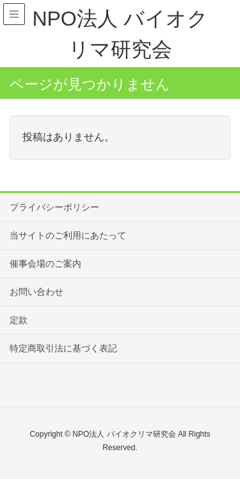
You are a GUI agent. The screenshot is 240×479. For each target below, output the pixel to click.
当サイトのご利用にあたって (68, 235)
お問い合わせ (36, 292)
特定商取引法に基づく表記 (63, 348)
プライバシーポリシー (54, 207)
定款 (19, 320)
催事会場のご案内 (45, 263)
